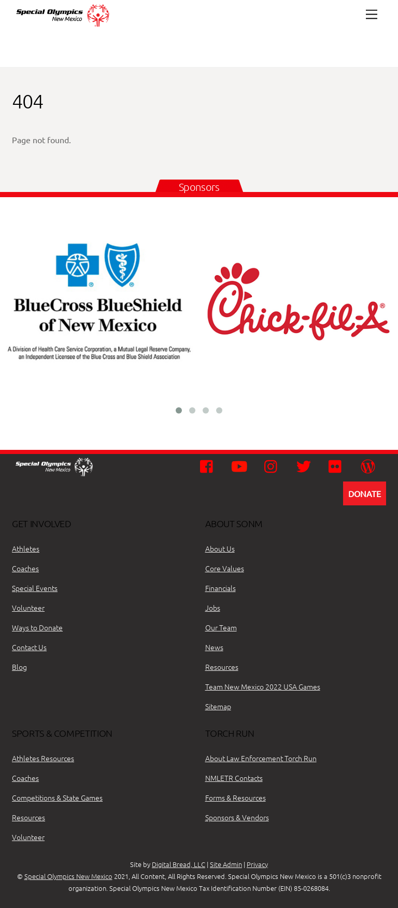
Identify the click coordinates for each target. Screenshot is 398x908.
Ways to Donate (37, 627)
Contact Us (29, 647)
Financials (220, 588)
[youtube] (241, 465)
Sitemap (218, 706)
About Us (220, 548)
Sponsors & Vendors (237, 817)
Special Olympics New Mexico (68, 876)
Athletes (25, 548)
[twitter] (305, 465)
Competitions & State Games (57, 797)
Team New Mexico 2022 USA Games (262, 686)
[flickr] (337, 465)
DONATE (364, 493)
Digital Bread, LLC (178, 864)
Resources (221, 667)
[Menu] (371, 14)
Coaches (25, 568)
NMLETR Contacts (234, 778)
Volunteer (28, 607)
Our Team (221, 627)
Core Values (224, 568)
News (214, 647)
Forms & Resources (235, 797)
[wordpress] (370, 465)
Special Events (35, 588)
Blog (19, 667)
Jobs (212, 607)
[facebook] (209, 465)
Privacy (257, 864)
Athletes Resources (43, 758)
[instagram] (273, 465)
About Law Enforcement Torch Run (261, 758)
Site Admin (226, 864)
